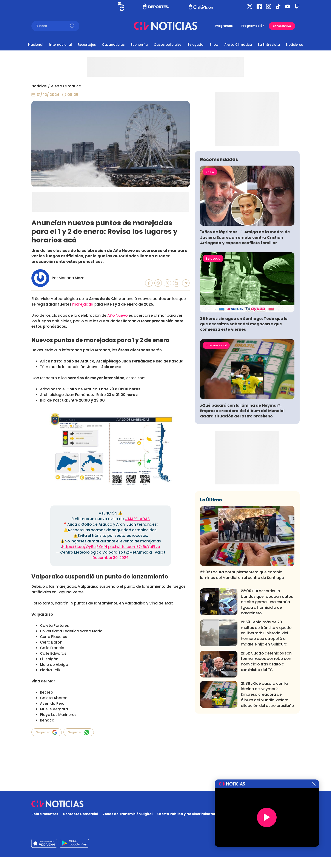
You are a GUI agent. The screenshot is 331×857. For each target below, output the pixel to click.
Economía (139, 44)
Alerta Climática (238, 44)
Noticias (39, 86)
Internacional (60, 44)
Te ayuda (195, 44)
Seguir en (46, 732)
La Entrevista (269, 44)
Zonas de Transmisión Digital (128, 814)
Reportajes (87, 44)
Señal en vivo (282, 26)
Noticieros (294, 44)
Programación (252, 26)
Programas (224, 26)
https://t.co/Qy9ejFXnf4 (84, 546)
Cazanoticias (113, 44)
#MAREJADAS (137, 518)
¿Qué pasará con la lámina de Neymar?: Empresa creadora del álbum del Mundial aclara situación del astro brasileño (242, 474)
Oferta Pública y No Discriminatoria (188, 814)
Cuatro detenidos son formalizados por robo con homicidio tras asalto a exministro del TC (266, 725)
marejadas (82, 304)
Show (213, 44)
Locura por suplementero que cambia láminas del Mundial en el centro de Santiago (242, 638)
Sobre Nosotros (44, 814)
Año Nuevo (117, 315)
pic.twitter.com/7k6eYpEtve (134, 546)
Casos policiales (168, 44)
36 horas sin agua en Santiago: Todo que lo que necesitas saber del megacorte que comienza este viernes (244, 387)
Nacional (35, 44)
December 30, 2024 (110, 557)
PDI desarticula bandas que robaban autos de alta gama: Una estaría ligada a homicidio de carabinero (267, 665)
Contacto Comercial (80, 814)
